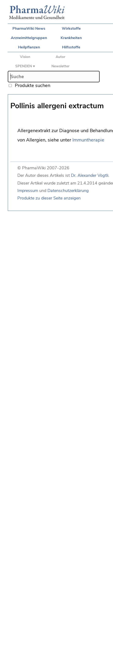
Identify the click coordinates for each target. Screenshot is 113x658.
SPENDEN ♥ (25, 66)
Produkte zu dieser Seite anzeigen (49, 198)
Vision (25, 56)
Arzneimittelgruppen (29, 37)
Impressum (27, 190)
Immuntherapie (88, 140)
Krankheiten (71, 37)
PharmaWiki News (28, 28)
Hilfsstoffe (71, 47)
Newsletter (60, 66)
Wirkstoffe (71, 28)
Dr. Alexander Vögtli (89, 175)
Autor (60, 56)
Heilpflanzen (29, 47)
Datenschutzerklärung (68, 190)
